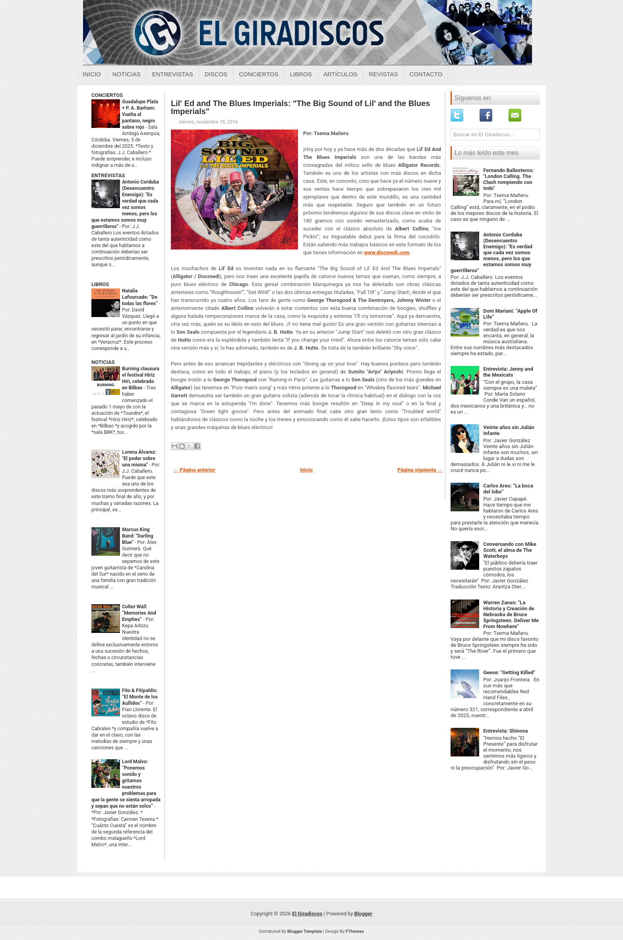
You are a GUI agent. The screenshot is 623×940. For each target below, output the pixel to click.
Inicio (92, 74)
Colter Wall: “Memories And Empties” (139, 613)
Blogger (363, 914)
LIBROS (100, 284)
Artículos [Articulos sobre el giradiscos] (340, 74)
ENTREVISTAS (108, 175)
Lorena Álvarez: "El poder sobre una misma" (139, 458)
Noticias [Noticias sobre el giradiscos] (126, 74)
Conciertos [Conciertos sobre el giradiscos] (258, 74)
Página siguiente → (420, 470)
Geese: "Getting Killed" (509, 672)
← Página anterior (194, 470)
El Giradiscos (307, 914)
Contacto (425, 74)
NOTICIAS (103, 362)
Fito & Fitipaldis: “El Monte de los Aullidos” (140, 697)
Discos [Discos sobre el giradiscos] (216, 74)
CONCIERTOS (107, 95)
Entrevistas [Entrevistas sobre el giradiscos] (172, 74)
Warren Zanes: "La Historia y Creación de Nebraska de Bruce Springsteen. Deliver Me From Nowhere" (511, 614)
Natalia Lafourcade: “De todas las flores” (140, 297)
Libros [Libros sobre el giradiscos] (301, 74)
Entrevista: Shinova (505, 731)
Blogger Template (304, 931)
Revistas (383, 74)
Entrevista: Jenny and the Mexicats (508, 372)
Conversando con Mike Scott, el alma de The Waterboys (509, 550)
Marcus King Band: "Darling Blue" (137, 536)
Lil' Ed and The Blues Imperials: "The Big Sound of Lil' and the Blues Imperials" (300, 107)
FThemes (355, 931)
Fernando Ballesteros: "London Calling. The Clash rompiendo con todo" (508, 179)
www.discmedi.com (386, 252)
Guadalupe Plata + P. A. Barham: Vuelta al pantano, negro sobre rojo (140, 114)
